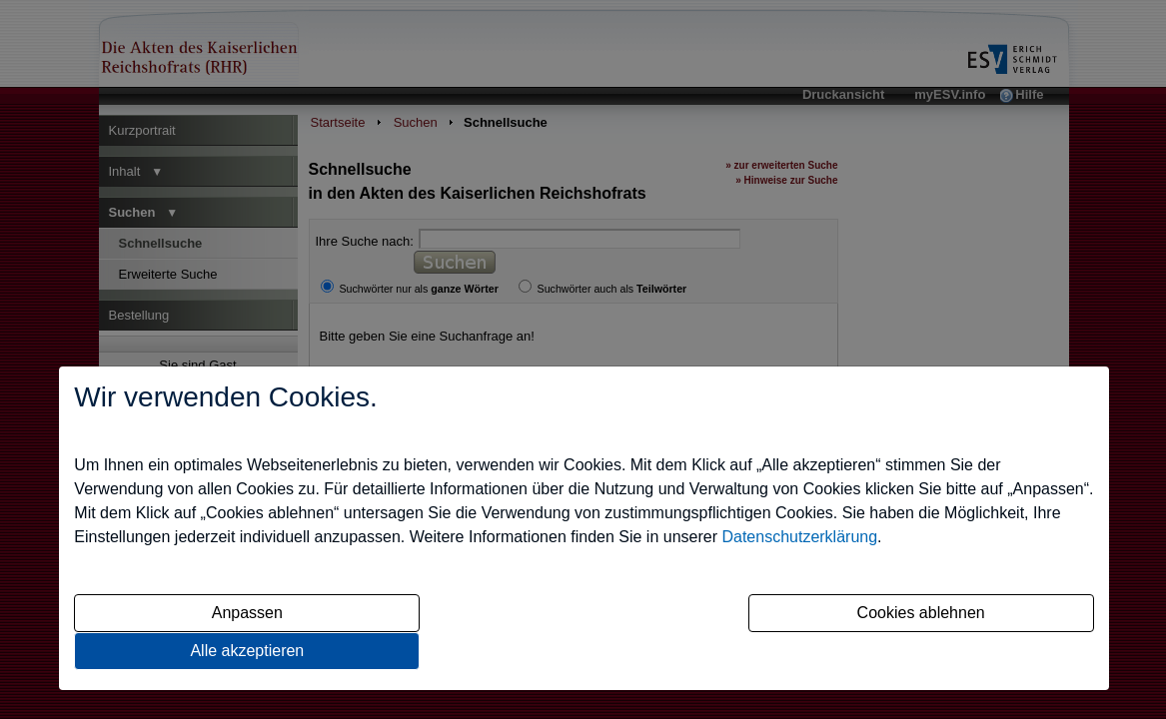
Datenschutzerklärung (799, 536)
